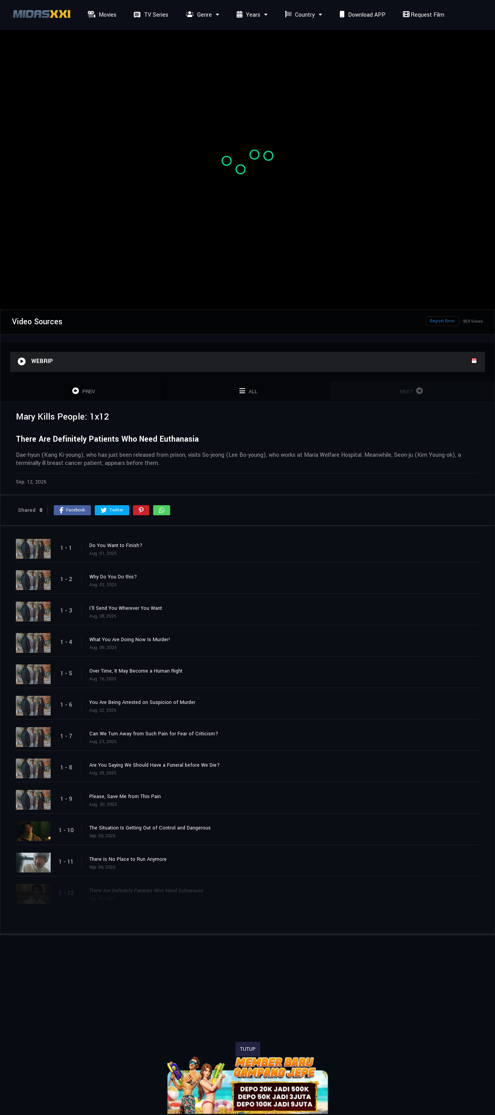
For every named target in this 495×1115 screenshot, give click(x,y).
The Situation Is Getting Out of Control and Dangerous (150, 827)
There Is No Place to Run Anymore (128, 859)
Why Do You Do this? (113, 576)
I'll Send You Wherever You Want (125, 608)
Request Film (422, 15)
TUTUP (248, 1049)
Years (247, 15)
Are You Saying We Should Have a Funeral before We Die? (154, 765)
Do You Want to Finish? (115, 545)
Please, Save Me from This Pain (125, 796)
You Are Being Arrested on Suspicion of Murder (142, 702)
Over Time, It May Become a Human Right (136, 671)
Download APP (362, 15)
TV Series (150, 15)
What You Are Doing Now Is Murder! (129, 639)
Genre (198, 15)
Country (299, 15)
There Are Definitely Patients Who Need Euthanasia (146, 890)
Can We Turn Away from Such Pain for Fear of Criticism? (153, 733)
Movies (101, 15)
